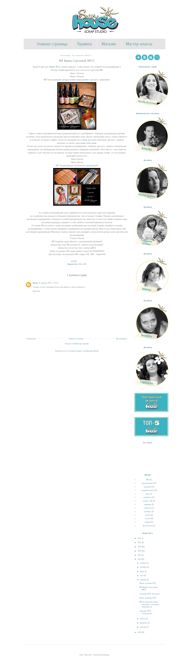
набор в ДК (148, 501)
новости (147, 508)
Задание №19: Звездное (150, 594)
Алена (35, 283)
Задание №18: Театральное (146, 612)
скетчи (147, 515)
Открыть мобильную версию (77, 343)
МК (85, 264)
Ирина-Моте (55, 66)
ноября (143, 563)
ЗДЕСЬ (93, 248)
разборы (147, 511)
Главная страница (52, 44)
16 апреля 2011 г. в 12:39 (48, 283)
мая (142, 575)
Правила (84, 44)
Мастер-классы (139, 44)
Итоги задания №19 (148, 583)
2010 (140, 632)
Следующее (31, 338)
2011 (139, 559)
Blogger (106, 655)
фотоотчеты (148, 525)
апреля (143, 579)
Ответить (36, 291)
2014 (140, 546)
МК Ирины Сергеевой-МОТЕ (149, 588)
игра (148, 494)
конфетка (147, 497)
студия (147, 522)
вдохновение (147, 483)
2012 (140, 555)
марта (143, 618)
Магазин (109, 44)
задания (147, 487)
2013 (140, 551)
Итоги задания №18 (148, 598)
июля (142, 571)
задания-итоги (147, 490)
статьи (147, 518)
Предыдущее (121, 338)
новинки (147, 504)
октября (143, 567)
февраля (144, 623)
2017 (140, 538)
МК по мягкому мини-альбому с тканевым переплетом (149, 604)
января (143, 627)
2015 (140, 542)
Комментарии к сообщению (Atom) (84, 351)
